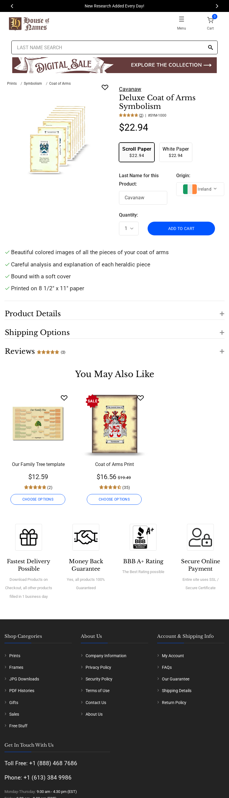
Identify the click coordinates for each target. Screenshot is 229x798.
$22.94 (136, 152)
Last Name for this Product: (139, 180)
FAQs (167, 667)
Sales (14, 714)
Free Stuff (18, 725)
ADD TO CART (181, 228)
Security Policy (99, 679)
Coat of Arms (60, 83)
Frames (16, 667)
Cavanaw (130, 89)
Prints (12, 83)
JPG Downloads (24, 679)
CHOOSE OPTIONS (38, 499)
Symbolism (33, 83)
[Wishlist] (64, 397)
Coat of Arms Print (114, 464)
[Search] (210, 48)
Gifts (13, 702)
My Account (173, 655)
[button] (114, 310)
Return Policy (174, 702)
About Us (94, 714)
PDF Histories (21, 690)
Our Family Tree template (38, 464)
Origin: (183, 175)
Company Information (106, 655)
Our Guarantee (175, 679)
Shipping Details (176, 690)
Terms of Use (97, 690)
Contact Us (96, 702)
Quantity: (128, 215)
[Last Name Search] (114, 47)
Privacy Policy (98, 667)
